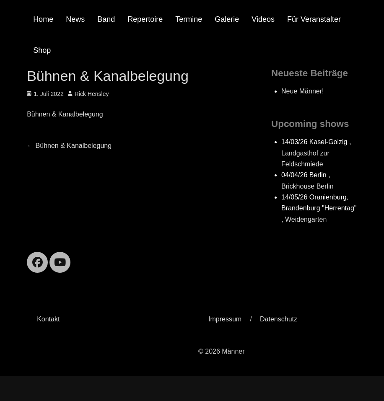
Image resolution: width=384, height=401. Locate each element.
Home (43, 19)
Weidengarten (306, 219)
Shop (42, 50)
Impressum (224, 319)
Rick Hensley (92, 94)
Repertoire (145, 19)
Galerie (227, 19)
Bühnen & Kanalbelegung (65, 114)
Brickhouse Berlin (307, 186)
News (75, 19)
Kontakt (48, 319)
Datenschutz (278, 319)
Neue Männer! (302, 91)
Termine (188, 19)
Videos (263, 19)
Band (106, 19)
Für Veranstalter (314, 19)
